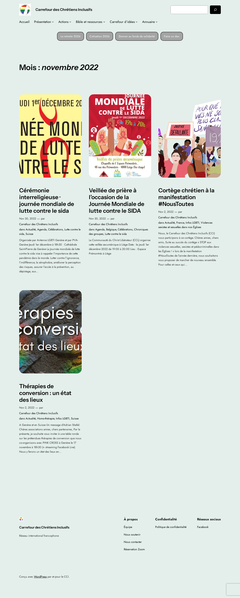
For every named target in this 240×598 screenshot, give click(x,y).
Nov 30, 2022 (27, 218)
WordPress (40, 577)
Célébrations (55, 229)
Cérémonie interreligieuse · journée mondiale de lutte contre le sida (46, 200)
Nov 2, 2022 (165, 212)
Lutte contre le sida (116, 234)
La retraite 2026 (71, 36)
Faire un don (171, 36)
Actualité (31, 229)
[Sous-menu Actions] (70, 22)
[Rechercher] (215, 9)
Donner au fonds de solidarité (137, 36)
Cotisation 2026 (100, 36)
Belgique (111, 229)
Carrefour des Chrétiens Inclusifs (64, 9)
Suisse (29, 234)
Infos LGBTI (192, 223)
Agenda (42, 229)
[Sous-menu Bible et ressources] (104, 22)
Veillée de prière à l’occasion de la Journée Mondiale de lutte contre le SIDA (116, 200)
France (180, 223)
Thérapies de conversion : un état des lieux (45, 393)
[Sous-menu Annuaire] (157, 22)
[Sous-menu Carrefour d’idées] (137, 22)
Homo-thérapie (45, 418)
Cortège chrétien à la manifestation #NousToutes (186, 197)
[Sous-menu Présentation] (53, 22)
